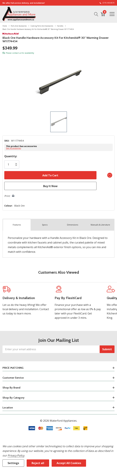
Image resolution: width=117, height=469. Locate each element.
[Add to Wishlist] (109, 175)
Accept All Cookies (69, 463)
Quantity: (10, 156)
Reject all (38, 463)
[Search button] (96, 14)
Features (17, 224)
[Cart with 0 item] (103, 14)
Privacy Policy (16, 455)
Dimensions (72, 224)
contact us (16, 53)
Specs (44, 224)
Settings (13, 463)
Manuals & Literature (100, 224)
